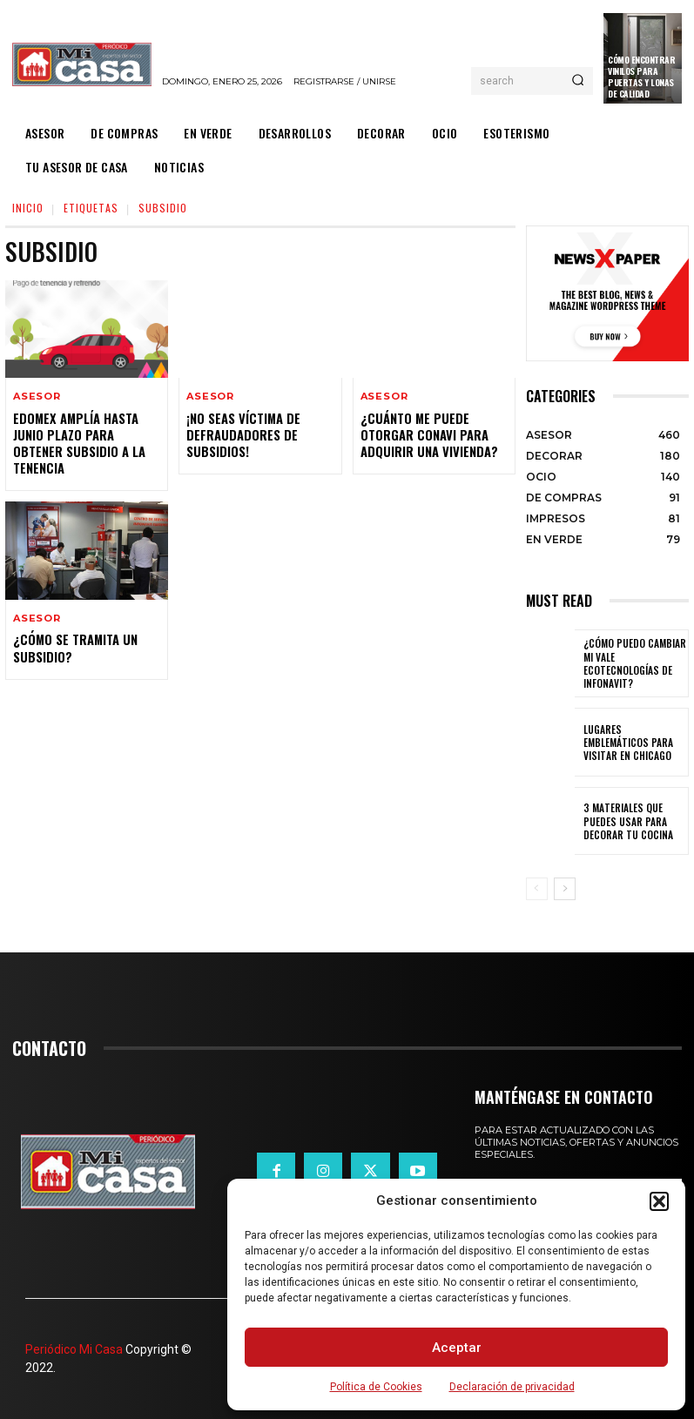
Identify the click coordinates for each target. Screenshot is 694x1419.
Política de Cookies (376, 1387)
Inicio (28, 207)
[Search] (578, 81)
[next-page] (565, 889)
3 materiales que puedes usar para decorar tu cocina (624, 821)
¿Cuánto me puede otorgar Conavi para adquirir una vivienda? (426, 433)
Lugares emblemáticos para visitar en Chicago (632, 742)
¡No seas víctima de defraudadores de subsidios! (242, 433)
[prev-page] (537, 889)
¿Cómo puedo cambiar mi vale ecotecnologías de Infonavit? (634, 663)
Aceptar (457, 1347)
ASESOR (37, 396)
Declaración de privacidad (512, 1387)
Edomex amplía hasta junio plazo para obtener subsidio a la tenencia (77, 441)
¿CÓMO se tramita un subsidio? (74, 644)
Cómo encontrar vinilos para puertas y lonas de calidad (641, 76)
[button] (659, 1201)
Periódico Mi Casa (74, 1349)
